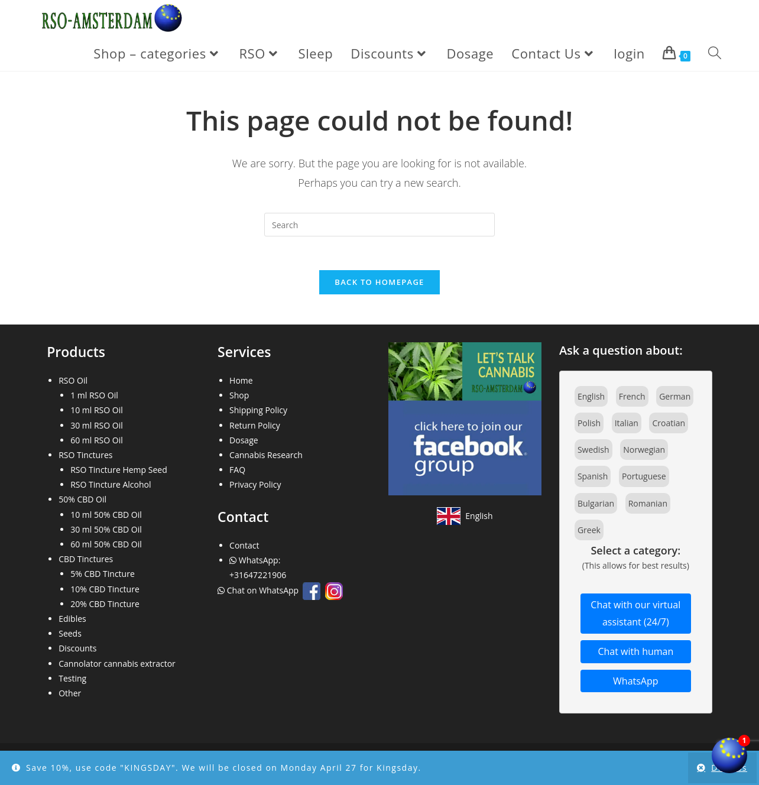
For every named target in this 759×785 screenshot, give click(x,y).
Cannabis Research (266, 457)
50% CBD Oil (82, 502)
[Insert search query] (379, 224)
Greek (589, 532)
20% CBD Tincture (105, 606)
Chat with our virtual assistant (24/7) (635, 616)
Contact (244, 547)
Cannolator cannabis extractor (117, 666)
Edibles (72, 621)
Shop (239, 398)
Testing (72, 680)
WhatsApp (636, 683)
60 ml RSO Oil (96, 442)
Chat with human (635, 653)
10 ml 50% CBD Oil (106, 517)
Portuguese (644, 479)
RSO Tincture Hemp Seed (118, 472)
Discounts (77, 651)
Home (241, 382)
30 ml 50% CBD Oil (106, 531)
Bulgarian (596, 505)
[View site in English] (464, 518)
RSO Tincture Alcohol (110, 487)
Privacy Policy (255, 487)
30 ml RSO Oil (96, 427)
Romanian (647, 505)
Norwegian (644, 452)
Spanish (593, 479)
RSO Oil (73, 382)
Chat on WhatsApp (259, 593)
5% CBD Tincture (102, 576)
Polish (589, 425)
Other (70, 695)
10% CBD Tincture (105, 591)
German (674, 398)
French (632, 398)
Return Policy (254, 427)
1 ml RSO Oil (94, 398)
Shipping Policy (258, 413)
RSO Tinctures (85, 457)
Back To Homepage (379, 284)
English (591, 398)
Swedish (593, 452)
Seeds (70, 636)
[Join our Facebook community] (464, 420)
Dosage (243, 442)
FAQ (237, 472)
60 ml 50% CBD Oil (106, 546)
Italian (626, 425)
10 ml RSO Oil (96, 413)
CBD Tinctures (86, 561)
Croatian (668, 425)
